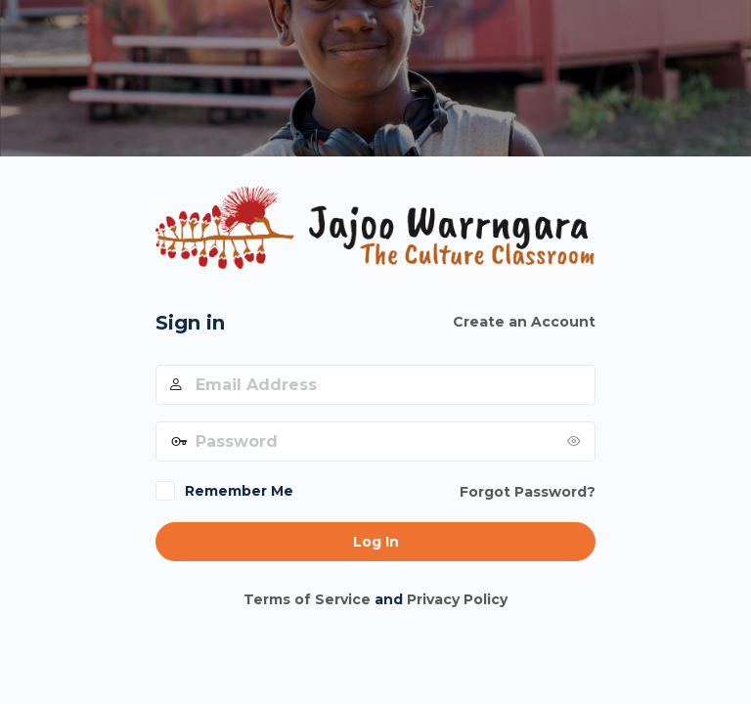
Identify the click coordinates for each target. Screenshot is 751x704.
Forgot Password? (528, 492)
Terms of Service (307, 599)
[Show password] (576, 441)
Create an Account (524, 321)
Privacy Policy (457, 599)
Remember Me (239, 491)
